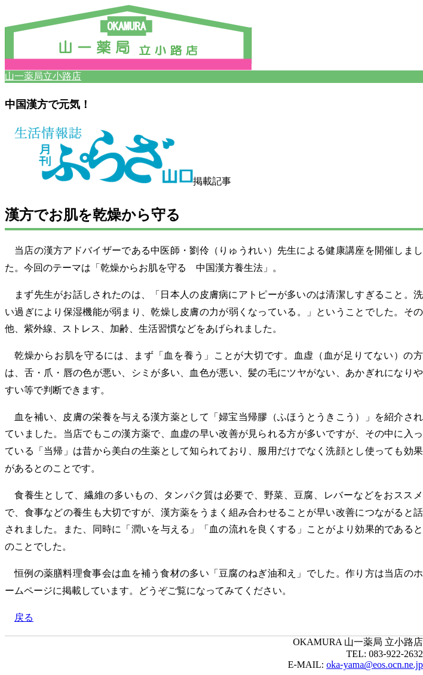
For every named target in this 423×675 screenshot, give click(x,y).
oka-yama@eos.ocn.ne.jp (374, 664)
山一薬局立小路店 (43, 76)
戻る (23, 617)
